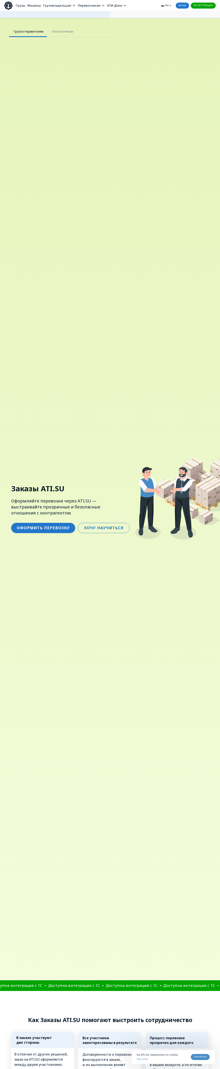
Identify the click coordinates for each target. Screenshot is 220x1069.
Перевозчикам (62, 31)
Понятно (200, 1056)
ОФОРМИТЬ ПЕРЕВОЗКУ (43, 116)
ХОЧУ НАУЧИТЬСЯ (104, 116)
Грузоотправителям (28, 31)
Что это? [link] (142, 1059)
